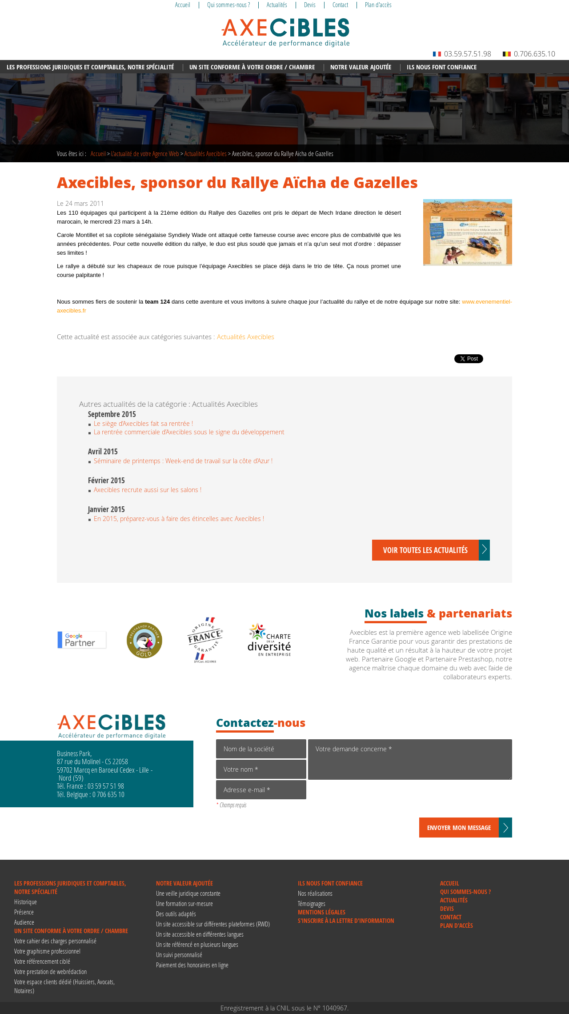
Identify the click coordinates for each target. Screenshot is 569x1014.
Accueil (98, 153)
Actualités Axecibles (205, 153)
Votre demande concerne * (410, 759)
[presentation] (375, 800)
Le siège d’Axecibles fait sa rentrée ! (143, 423)
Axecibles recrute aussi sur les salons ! (147, 489)
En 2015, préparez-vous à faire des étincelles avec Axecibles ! (179, 518)
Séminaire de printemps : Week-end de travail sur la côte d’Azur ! (183, 461)
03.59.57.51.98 (462, 54)
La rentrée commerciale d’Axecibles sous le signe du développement (189, 432)
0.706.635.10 (529, 54)
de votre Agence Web (145, 153)
